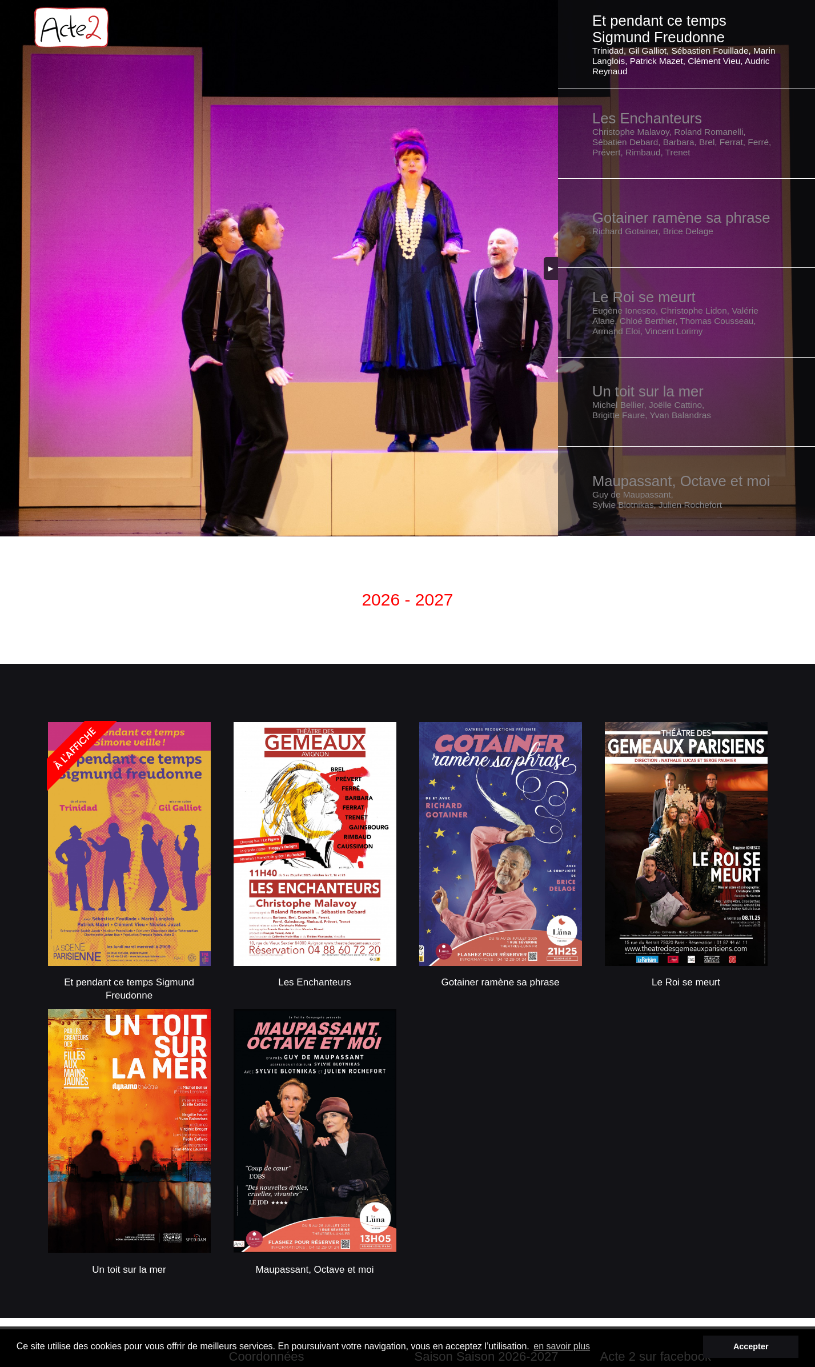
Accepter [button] (751, 1346)
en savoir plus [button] (561, 1346)
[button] (686, 44)
